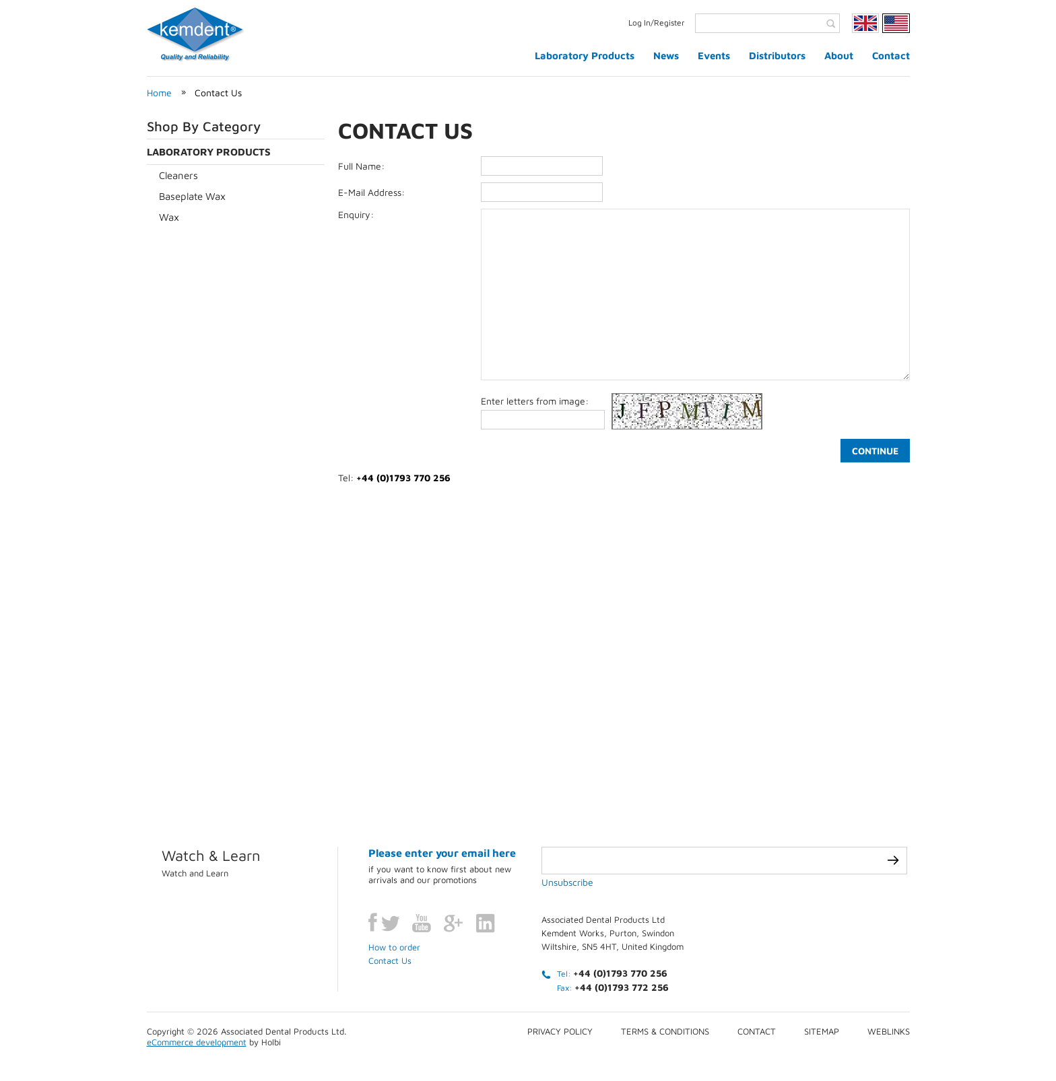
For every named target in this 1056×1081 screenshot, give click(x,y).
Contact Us (218, 92)
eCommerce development (196, 1042)
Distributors (777, 55)
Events (714, 55)
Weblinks (888, 1031)
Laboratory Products (584, 55)
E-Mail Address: (371, 192)
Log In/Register (656, 23)
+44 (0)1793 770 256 (620, 973)
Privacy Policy (560, 1031)
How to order (394, 947)
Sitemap (821, 1031)
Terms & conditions (665, 1031)
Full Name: (361, 166)
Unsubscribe (567, 882)
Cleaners (178, 175)
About (838, 55)
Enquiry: (356, 214)
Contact (891, 55)
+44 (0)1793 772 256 (621, 987)
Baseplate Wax (192, 196)
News (666, 55)
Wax (169, 217)
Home (159, 92)
